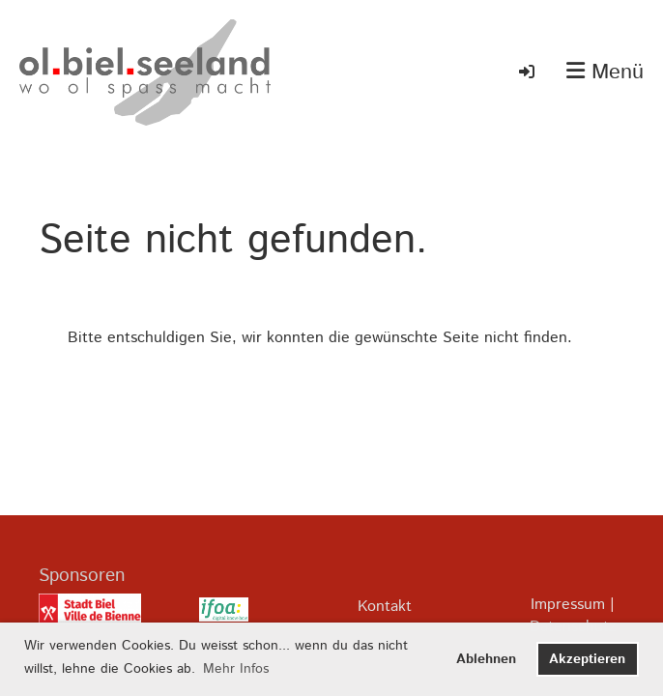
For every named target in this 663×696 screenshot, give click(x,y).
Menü (605, 73)
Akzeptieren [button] (587, 659)
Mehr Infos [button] (236, 669)
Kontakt (385, 606)
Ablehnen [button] (486, 659)
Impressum (568, 605)
